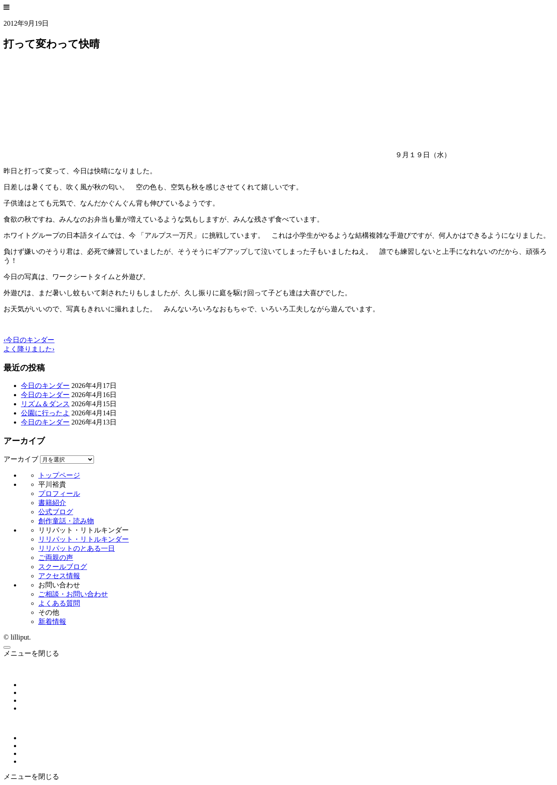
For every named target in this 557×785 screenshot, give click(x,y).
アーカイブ (20, 459)
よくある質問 (59, 603)
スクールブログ (62, 566)
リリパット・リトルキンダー (83, 539)
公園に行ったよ (45, 413)
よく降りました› (28, 349)
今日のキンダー (45, 385)
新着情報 (52, 621)
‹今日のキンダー (28, 340)
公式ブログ (55, 511)
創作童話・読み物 (66, 521)
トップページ (59, 475)
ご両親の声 (55, 557)
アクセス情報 (59, 575)
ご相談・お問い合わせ (73, 594)
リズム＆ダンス (45, 404)
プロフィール (59, 493)
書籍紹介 (52, 502)
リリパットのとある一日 (76, 548)
